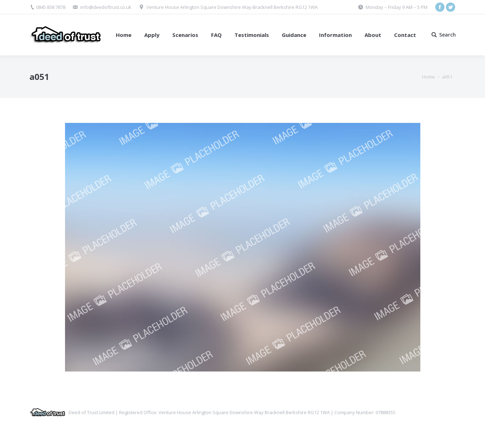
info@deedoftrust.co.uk (105, 7)
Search (447, 35)
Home (428, 77)
